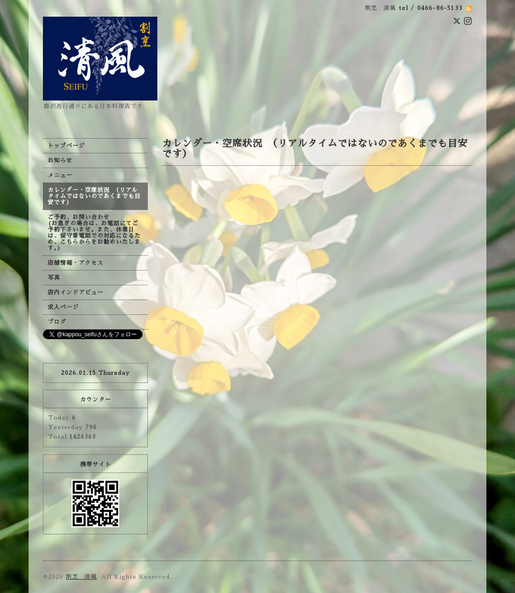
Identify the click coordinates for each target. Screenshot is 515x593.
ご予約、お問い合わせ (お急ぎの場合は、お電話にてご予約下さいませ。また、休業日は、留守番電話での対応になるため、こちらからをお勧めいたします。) (94, 232)
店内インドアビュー (75, 292)
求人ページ (63, 307)
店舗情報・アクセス (75, 263)
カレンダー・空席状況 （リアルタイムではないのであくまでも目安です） (94, 196)
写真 (54, 278)
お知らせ (60, 160)
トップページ (66, 146)
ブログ (57, 322)
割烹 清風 (81, 577)
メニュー (60, 175)
